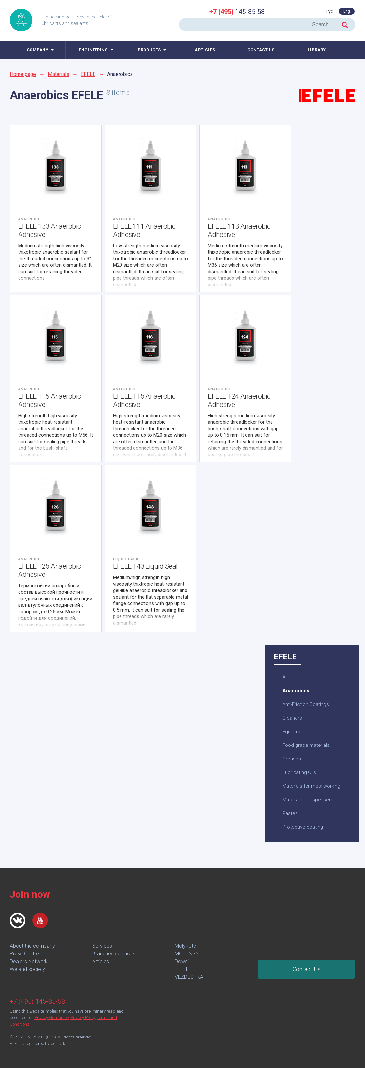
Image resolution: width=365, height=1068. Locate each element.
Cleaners (292, 718)
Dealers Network (29, 961)
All (285, 677)
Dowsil (182, 961)
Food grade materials (306, 745)
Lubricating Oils (299, 772)
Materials (58, 74)
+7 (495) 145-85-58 (37, 1001)
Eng (346, 11)
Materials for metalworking (311, 786)
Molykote (185, 946)
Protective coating (303, 827)
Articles (205, 49)
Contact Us (307, 969)
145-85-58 (237, 12)
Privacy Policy (82, 1017)
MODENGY (187, 954)
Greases (292, 759)
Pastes (290, 813)
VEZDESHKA (189, 977)
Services (102, 946)
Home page (23, 74)
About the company (32, 946)
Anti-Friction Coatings (306, 704)
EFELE (88, 74)
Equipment (294, 731)
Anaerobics (296, 691)
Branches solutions (113, 954)
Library (317, 49)
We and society (27, 969)
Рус (329, 11)
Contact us (261, 49)
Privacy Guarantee (51, 1017)
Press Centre (24, 954)
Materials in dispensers (308, 800)
